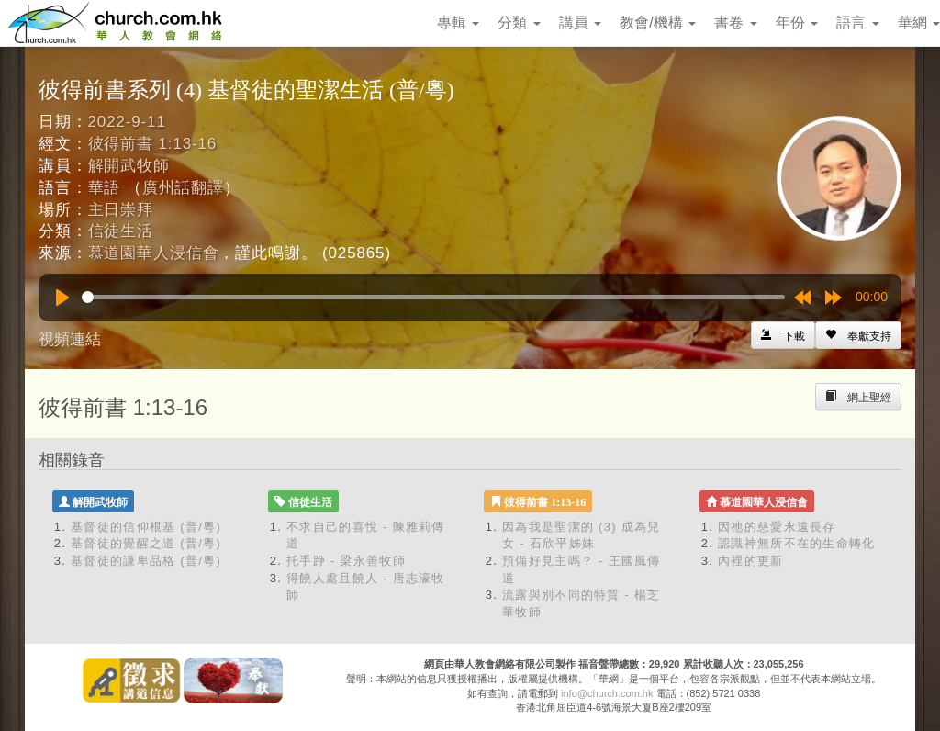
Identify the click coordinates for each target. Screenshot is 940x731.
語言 (857, 22)
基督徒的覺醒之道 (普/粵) (146, 543)
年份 (797, 22)
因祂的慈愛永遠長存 (777, 527)
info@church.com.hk (607, 693)
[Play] (62, 297)
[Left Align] (858, 335)
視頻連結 (70, 339)
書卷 (735, 22)
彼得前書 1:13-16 (153, 143)
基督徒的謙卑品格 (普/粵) (146, 561)
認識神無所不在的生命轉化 (797, 543)
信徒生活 (120, 231)
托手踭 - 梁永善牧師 (346, 561)
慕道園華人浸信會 (153, 253)
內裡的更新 (751, 561)
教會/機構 (658, 22)
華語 (104, 188)
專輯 (458, 22)
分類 (519, 22)
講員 (580, 22)
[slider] (433, 297)
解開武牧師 (129, 165)
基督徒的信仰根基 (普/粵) (146, 527)
